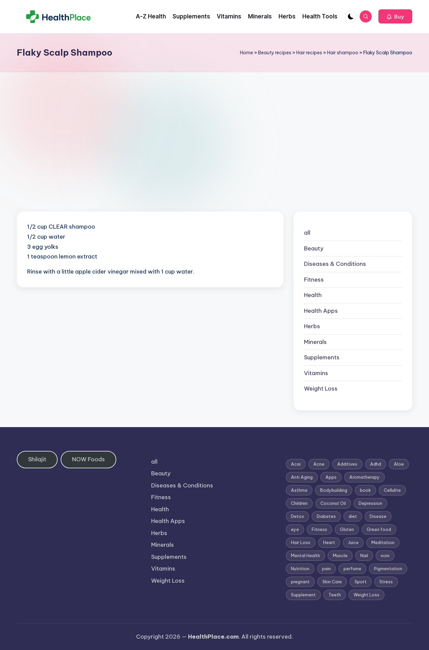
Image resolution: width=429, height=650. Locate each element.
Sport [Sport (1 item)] (361, 581)
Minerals (315, 342)
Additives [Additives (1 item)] (347, 464)
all (307, 232)
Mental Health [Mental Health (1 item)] (305, 555)
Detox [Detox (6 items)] (297, 516)
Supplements (322, 357)
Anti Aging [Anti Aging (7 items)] (302, 477)
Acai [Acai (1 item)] (296, 464)
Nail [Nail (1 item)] (364, 555)
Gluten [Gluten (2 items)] (347, 529)
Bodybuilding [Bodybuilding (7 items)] (333, 490)
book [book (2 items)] (365, 490)
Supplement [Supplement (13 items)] (303, 594)
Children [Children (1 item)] (299, 503)
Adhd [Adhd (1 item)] (375, 464)
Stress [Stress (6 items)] (386, 581)
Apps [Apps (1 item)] (330, 477)
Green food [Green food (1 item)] (379, 529)
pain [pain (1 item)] (326, 568)
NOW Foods (88, 459)
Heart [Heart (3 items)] (329, 542)
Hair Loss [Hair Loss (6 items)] (300, 542)
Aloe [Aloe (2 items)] (399, 464)
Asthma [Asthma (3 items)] (299, 490)
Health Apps (321, 310)
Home (246, 53)
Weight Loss (321, 388)
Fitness (314, 279)
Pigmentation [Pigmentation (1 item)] (388, 568)
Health (313, 295)
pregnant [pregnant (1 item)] (300, 581)
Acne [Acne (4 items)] (318, 464)
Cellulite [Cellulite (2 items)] (392, 490)
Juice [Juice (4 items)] (353, 542)
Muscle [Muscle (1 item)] (340, 555)
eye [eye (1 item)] (295, 529)
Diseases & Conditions (335, 264)
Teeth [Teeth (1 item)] (334, 594)
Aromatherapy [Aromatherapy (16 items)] (364, 477)
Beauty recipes (274, 53)
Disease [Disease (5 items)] (378, 516)
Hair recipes (309, 53)
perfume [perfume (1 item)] (352, 568)
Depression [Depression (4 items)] (370, 503)
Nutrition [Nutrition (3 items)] (300, 568)
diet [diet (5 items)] (353, 516)
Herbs (312, 326)
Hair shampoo (342, 53)
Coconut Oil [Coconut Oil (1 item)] (333, 503)
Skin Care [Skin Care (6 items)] (332, 581)
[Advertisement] (214, 122)
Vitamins (316, 373)
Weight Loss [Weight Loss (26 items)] (366, 594)
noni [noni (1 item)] (385, 555)
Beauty (313, 248)
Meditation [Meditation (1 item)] (382, 542)
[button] (395, 16)
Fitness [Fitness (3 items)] (319, 529)
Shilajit (37, 459)
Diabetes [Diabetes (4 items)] (326, 516)
